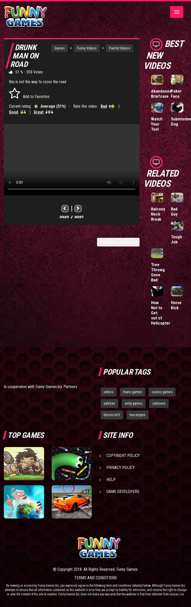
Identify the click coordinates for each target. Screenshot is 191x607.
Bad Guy (174, 211)
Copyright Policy (123, 455)
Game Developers (122, 491)
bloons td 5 (112, 415)
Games (59, 48)
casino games (162, 392)
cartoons (159, 403)
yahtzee (109, 403)
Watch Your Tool (156, 124)
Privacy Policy (120, 467)
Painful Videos (119, 48)
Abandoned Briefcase (161, 94)
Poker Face (176, 94)
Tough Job (176, 239)
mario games (132, 392)
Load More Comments (118, 242)
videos (108, 392)
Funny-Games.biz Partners (56, 386)
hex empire (137, 415)
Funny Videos (87, 48)
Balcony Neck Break (158, 214)
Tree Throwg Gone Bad (158, 272)
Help (111, 479)
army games (134, 403)
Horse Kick (176, 305)
